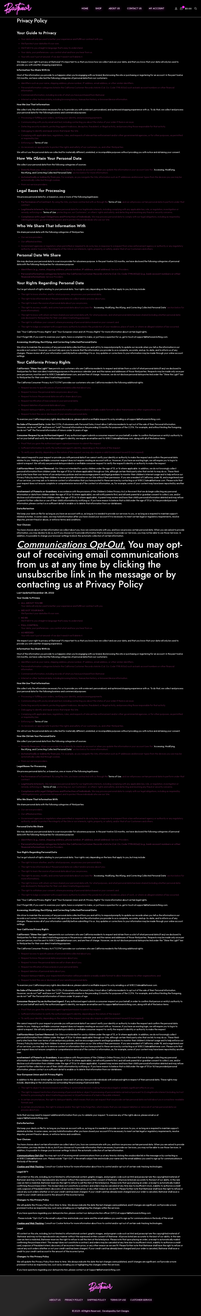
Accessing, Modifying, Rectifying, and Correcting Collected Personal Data (130, 307)
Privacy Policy (74, 1299)
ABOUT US (55, 1299)
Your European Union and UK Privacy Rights (79, 331)
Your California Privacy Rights (36, 331)
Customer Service (141, 1299)
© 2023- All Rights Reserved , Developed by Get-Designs (100, 1310)
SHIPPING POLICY (96, 1299)
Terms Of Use (118, 1299)
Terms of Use (41, 142)
